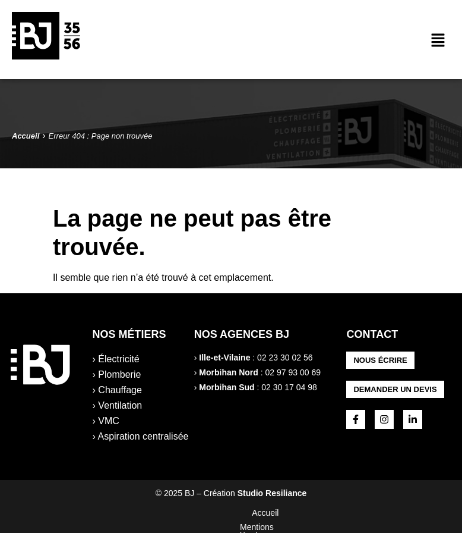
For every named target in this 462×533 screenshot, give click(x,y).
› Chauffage (117, 390)
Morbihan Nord (228, 372)
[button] (438, 41)
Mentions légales (196, 513)
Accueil (134, 513)
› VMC (106, 421)
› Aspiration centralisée (141, 436)
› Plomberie (117, 374)
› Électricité (116, 359)
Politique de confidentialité (293, 513)
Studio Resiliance (272, 493)
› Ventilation (118, 405)
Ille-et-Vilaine (224, 357)
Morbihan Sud (226, 387)
